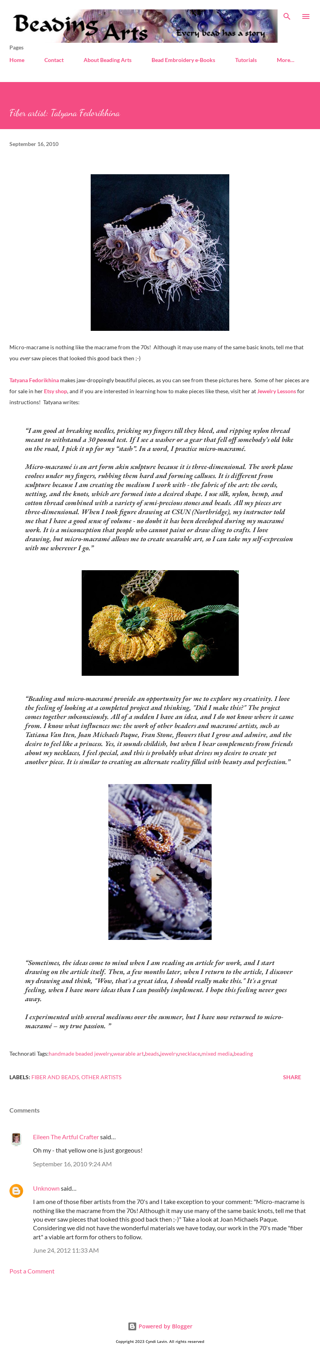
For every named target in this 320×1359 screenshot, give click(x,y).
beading (243, 1053)
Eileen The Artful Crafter (66, 1136)
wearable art (128, 1053)
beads (152, 1053)
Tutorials (246, 60)
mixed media (216, 1053)
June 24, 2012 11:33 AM (66, 1250)
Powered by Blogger (160, 1326)
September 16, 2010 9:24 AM (72, 1163)
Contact (54, 60)
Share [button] (292, 1077)
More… (285, 60)
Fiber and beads (55, 1077)
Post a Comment (32, 1271)
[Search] (287, 14)
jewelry (169, 1053)
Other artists (101, 1077)
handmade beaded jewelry (80, 1053)
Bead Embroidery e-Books (183, 60)
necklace (189, 1053)
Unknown (46, 1188)
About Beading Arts (108, 60)
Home (16, 60)
